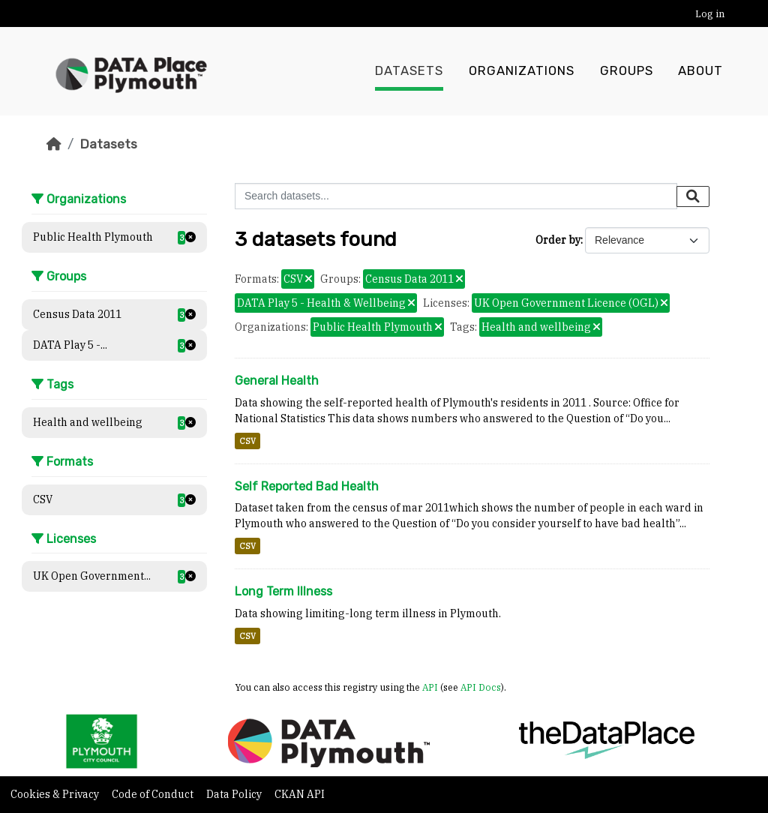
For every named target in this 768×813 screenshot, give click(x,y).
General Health (277, 381)
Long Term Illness (283, 591)
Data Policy (235, 794)
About (700, 71)
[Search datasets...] (456, 196)
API (430, 687)
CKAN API (299, 794)
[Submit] (693, 196)
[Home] (54, 144)
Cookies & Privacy (55, 794)
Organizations (521, 71)
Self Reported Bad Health (307, 486)
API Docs (480, 687)
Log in (709, 14)
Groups (626, 71)
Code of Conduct (154, 794)
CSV (247, 441)
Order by (558, 240)
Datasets (409, 71)
